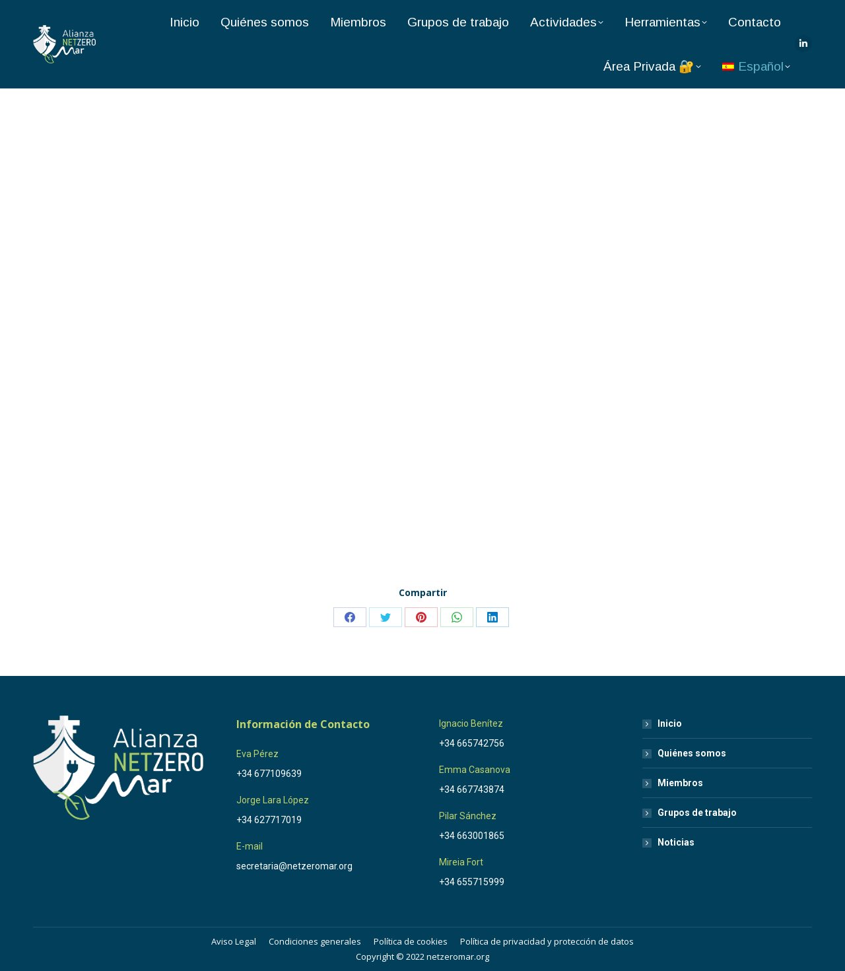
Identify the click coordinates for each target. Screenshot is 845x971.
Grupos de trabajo (697, 812)
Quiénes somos (692, 753)
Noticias (676, 842)
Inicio (670, 723)
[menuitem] (756, 66)
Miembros (680, 783)
